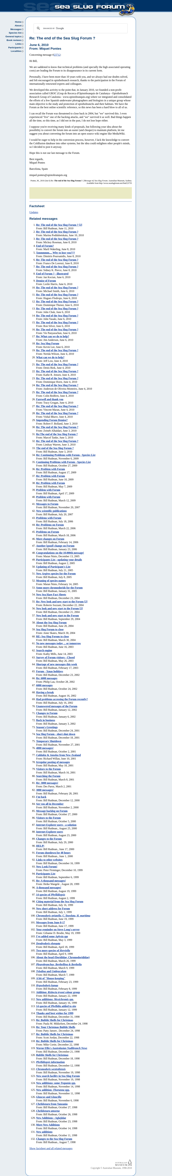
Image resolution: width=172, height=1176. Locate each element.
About (18, 25)
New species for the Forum (56, 573)
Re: (62, 38)
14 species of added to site (56, 1006)
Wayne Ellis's (61, 1048)
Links (18, 44)
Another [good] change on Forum (55, 545)
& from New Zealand (58, 755)
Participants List (45, 873)
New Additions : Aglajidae (51, 1117)
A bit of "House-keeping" (50, 978)
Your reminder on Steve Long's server (58, 929)
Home (18, 22)
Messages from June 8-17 (50, 922)
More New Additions (48, 1124)
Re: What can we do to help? (52, 336)
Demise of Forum (46, 280)
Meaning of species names (51, 580)
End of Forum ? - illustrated (52, 273)
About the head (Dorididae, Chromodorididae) (63, 957)
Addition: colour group (58, 992)
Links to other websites (49, 859)
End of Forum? (45, 245)
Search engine (44, 650)
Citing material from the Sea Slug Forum (59, 901)
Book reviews (14, 40)
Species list (15, 33)
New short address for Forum (53, 908)
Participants (14, 47)
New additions (44, 1131)
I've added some (52, 936)
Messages (15, 29)
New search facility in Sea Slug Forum (58, 1076)
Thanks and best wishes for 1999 (54, 1013)
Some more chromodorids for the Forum (59, 587)
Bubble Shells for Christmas (52, 1055)
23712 (57, 54)
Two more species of (53, 950)
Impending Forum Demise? (52, 420)
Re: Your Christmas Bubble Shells (55, 1027)
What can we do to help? (50, 357)
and (51, 971)
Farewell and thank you (49, 399)
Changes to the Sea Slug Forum (54, 1138)
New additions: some (56, 1083)
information (50, 1062)
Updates (33, 212)
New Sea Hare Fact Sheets (51, 594)
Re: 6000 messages (46, 678)
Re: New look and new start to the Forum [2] (61, 601)
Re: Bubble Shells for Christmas (54, 1020)
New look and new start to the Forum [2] (59, 608)
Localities (16, 51)
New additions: (55, 999)
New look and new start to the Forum (57, 615)
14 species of (50, 894)
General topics (13, 36)
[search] (80, 28)
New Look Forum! (46, 866)
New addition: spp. (53, 1089)
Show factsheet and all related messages (50, 1148)
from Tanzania (52, 1104)
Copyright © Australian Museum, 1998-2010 (111, 1168)
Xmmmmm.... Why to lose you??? (55, 252)
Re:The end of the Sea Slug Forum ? (57, 434)
